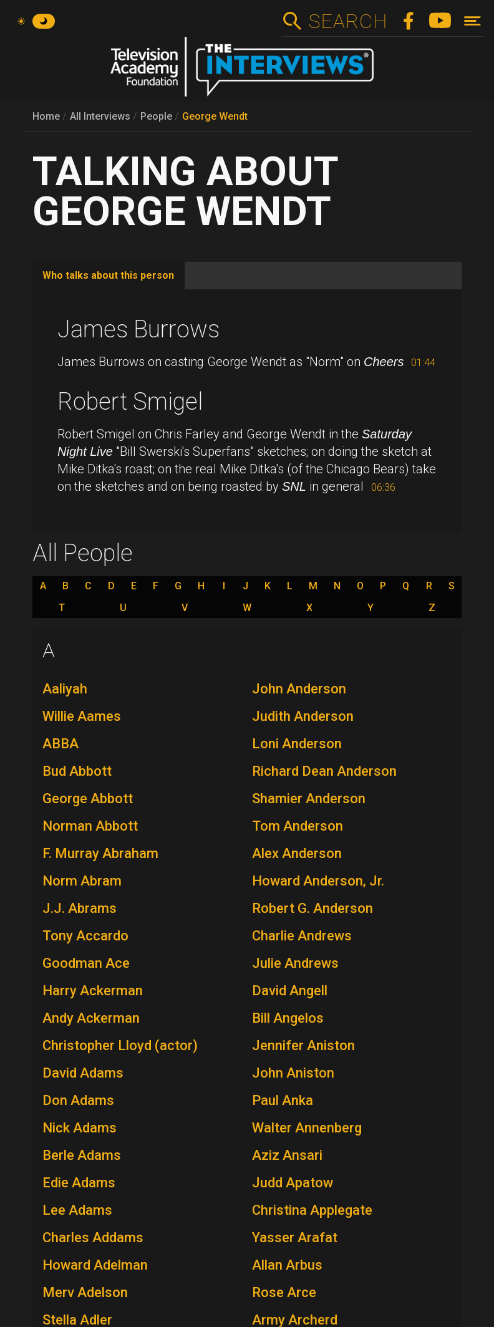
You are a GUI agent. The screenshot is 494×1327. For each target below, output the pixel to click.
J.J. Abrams (79, 908)
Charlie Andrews (302, 935)
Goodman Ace (86, 963)
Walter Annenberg (307, 1128)
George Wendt (215, 116)
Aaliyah (64, 689)
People (156, 116)
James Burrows (138, 329)
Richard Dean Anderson (324, 771)
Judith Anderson (303, 716)
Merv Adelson (85, 1292)
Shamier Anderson (309, 798)
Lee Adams (77, 1210)
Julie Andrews (295, 963)
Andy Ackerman (91, 1018)
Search (347, 21)
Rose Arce (284, 1292)
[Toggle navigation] (472, 20)
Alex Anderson (297, 853)
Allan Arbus (287, 1265)
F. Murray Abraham (100, 853)
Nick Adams (79, 1128)
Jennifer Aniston (303, 1045)
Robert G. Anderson (312, 908)
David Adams (83, 1073)
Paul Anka (282, 1100)
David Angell (289, 990)
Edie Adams (78, 1182)
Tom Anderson (297, 826)
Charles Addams (92, 1237)
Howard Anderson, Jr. (318, 881)
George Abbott (87, 798)
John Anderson (299, 689)
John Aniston (293, 1073)
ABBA (60, 743)
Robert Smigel (130, 401)
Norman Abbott (90, 826)
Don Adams (78, 1100)
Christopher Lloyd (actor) (120, 1045)
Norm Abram (82, 881)
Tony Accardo (85, 935)
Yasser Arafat (294, 1237)
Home (46, 116)
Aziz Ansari (287, 1155)
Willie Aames (81, 716)
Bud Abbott (77, 771)
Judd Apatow (292, 1182)
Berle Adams (81, 1155)
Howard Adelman (95, 1265)
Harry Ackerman (92, 990)
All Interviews (100, 116)
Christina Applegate (312, 1210)
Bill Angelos (288, 1018)
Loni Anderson (297, 743)
